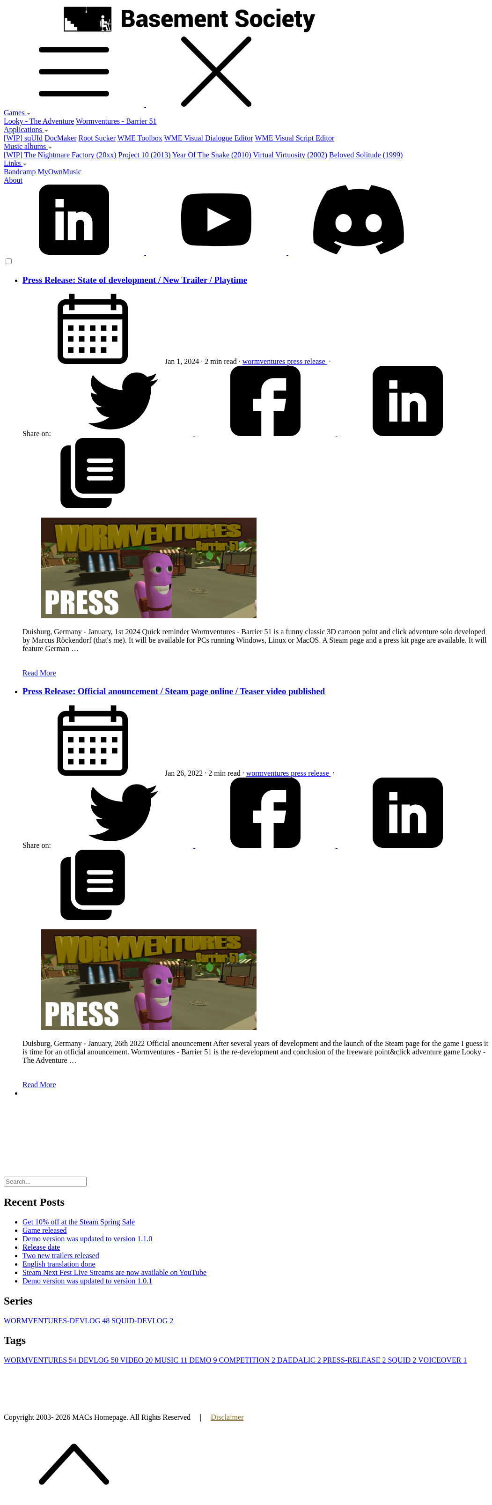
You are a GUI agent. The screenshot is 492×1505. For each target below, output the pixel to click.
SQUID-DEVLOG (142, 1321)
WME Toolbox (139, 138)
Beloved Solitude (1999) (366, 155)
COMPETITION (248, 1360)
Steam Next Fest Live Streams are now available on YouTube (114, 1272)
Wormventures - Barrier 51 (116, 121)
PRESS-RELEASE (355, 1360)
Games (17, 113)
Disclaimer (227, 1417)
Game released (44, 1230)
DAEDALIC (300, 1360)
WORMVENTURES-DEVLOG (57, 1321)
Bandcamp (20, 172)
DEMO (204, 1360)
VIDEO (137, 1360)
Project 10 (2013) (144, 155)
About (13, 180)
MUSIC (171, 1360)
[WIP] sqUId (23, 138)
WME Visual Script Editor (294, 138)
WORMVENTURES (41, 1360)
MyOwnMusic (59, 172)
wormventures (264, 361)
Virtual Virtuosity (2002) (290, 155)
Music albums (28, 146)
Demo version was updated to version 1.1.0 (87, 1239)
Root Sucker (97, 138)
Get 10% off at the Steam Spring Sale (78, 1222)
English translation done (58, 1264)
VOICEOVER (442, 1360)
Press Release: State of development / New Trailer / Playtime (134, 280)
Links (15, 163)
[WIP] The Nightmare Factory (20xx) (60, 155)
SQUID (403, 1360)
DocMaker (60, 138)
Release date (41, 1247)
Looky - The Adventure (39, 121)
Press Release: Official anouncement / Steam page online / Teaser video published (173, 691)
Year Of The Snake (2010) (211, 155)
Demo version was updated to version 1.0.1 (87, 1281)
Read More (39, 673)
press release (307, 361)
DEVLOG (99, 1360)
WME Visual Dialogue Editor (208, 138)
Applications (26, 129)
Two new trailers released (60, 1256)
